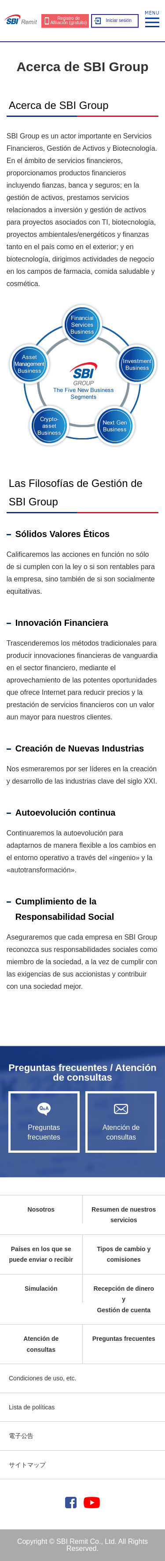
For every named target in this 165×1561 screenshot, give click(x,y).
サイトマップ (27, 1464)
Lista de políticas (32, 1407)
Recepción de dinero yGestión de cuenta (123, 1299)
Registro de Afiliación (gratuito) (69, 20)
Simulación (41, 1288)
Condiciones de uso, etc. (42, 1378)
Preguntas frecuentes (44, 1121)
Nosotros (41, 1209)
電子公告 (21, 1435)
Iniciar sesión (119, 20)
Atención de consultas (121, 1121)
